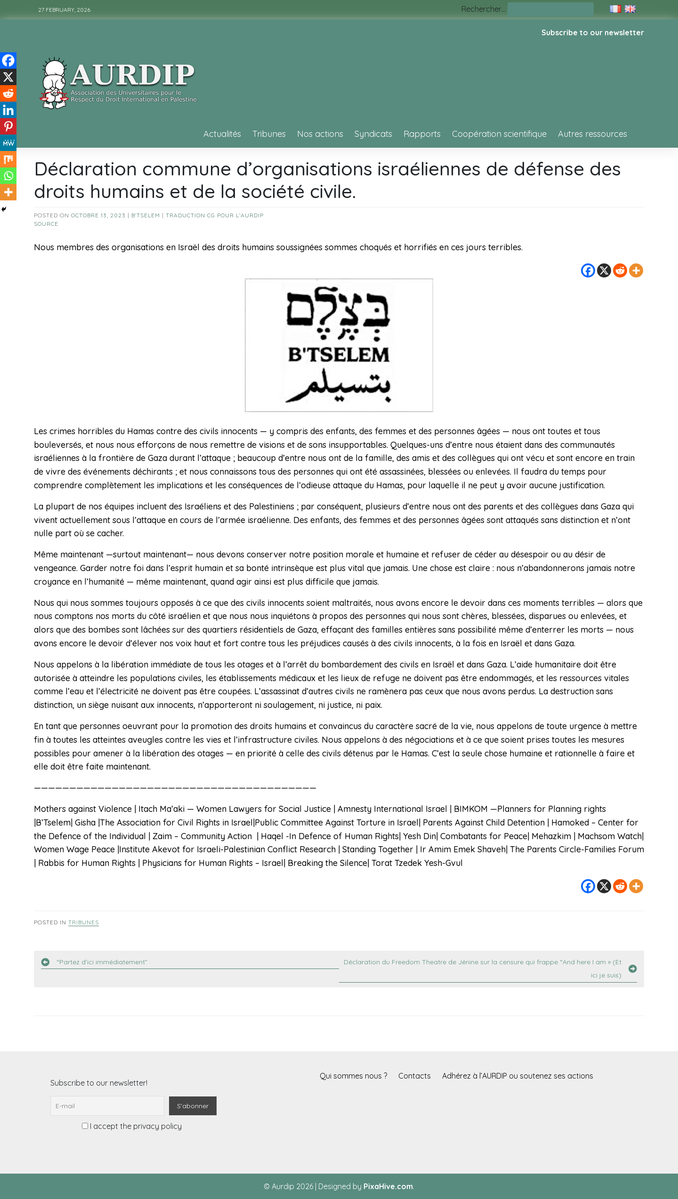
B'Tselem (145, 215)
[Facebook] (588, 270)
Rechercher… (483, 9)
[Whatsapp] (8, 175)
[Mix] (8, 159)
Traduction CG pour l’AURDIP (215, 215)
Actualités (222, 133)
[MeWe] (8, 143)
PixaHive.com (388, 1186)
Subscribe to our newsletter (592, 32)
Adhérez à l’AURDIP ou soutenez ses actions (517, 1075)
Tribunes (269, 133)
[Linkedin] (8, 110)
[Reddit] (620, 270)
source (46, 223)
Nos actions (320, 133)
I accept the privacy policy (132, 1126)
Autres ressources (592, 133)
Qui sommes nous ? (353, 1075)
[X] (604, 270)
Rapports (422, 133)
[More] (636, 270)
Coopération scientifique (499, 133)
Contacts (414, 1075)
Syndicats (373, 133)
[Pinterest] (8, 126)
